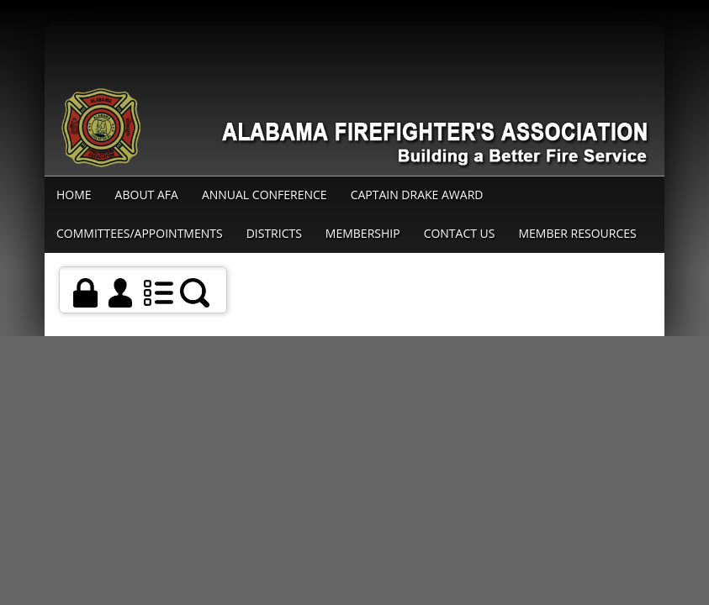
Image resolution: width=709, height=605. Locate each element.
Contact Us (459, 233)
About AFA (146, 195)
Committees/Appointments (139, 233)
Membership (362, 233)
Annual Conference (264, 195)
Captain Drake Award (417, 195)
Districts (274, 233)
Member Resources (578, 233)
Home (74, 195)
